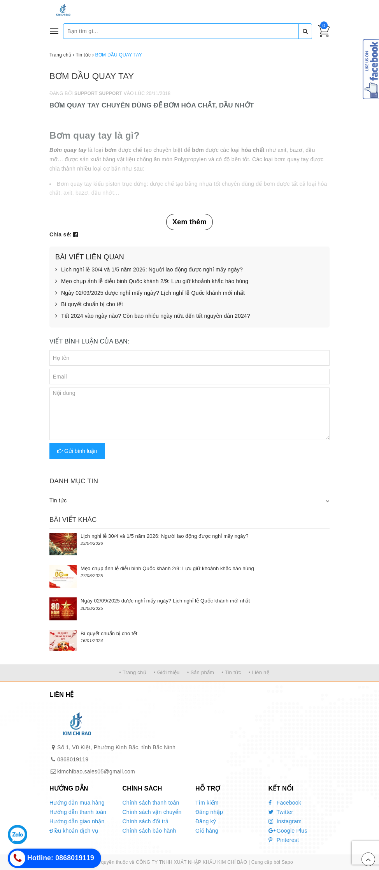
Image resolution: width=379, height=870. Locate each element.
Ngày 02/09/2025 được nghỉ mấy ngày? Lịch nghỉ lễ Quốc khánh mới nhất (150, 293)
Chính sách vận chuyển (152, 812)
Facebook (285, 803)
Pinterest (283, 840)
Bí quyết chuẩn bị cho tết (89, 304)
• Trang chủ (132, 672)
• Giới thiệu (167, 672)
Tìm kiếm (207, 803)
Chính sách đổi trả (146, 821)
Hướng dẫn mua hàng (77, 803)
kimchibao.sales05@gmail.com (96, 771)
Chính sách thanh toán (151, 803)
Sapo (287, 862)
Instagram (285, 821)
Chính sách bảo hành (149, 831)
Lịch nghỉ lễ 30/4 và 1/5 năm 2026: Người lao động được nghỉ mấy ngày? (149, 270)
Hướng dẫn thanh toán (77, 812)
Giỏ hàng (206, 831)
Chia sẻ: (60, 234)
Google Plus (287, 831)
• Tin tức (231, 672)
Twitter (280, 812)
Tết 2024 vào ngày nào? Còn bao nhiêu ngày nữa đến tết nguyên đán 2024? (152, 316)
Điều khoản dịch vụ (73, 831)
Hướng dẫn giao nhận (77, 821)
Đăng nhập (209, 812)
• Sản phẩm (200, 672)
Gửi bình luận (77, 451)
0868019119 (72, 759)
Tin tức (58, 500)
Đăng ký (205, 821)
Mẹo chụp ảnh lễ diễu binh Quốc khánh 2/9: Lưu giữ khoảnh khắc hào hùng (151, 281)
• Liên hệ (259, 672)
